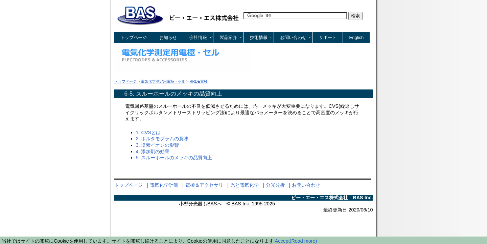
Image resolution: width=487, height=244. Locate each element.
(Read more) (303, 241)
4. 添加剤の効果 (153, 151)
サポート (328, 37)
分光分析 (275, 185)
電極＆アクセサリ (204, 185)
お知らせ (168, 37)
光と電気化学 (244, 185)
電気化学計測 (164, 185)
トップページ (133, 37)
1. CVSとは (148, 132)
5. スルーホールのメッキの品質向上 (174, 157)
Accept (282, 241)
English (356, 37)
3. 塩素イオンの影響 (157, 145)
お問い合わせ (306, 185)
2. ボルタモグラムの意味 (162, 138)
